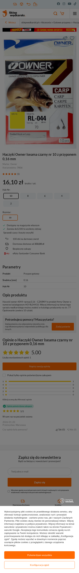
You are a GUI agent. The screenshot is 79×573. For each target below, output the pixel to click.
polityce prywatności (37, 524)
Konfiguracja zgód (39, 564)
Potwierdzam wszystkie (39, 555)
